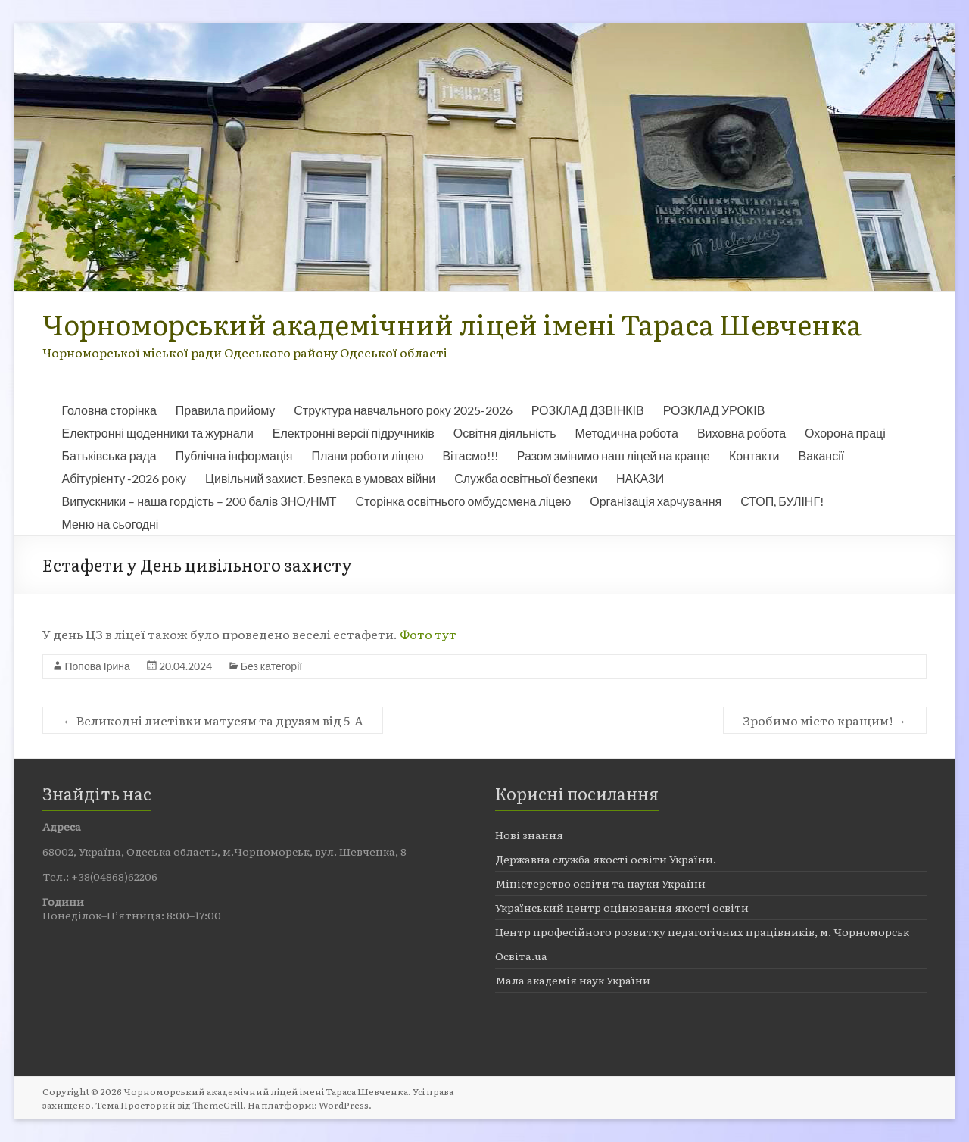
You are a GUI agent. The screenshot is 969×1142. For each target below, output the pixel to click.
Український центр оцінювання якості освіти (622, 907)
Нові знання (529, 834)
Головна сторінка (108, 410)
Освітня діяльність (504, 433)
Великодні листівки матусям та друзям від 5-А (212, 720)
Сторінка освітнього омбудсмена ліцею (464, 501)
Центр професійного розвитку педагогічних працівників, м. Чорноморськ (702, 931)
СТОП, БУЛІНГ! (782, 501)
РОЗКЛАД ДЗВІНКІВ (587, 410)
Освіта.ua (521, 955)
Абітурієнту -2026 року (123, 478)
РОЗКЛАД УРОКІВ (714, 410)
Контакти (754, 455)
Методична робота (626, 433)
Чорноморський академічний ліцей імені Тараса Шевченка (452, 324)
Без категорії (271, 666)
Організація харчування (655, 501)
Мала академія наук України (572, 980)
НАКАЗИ (640, 478)
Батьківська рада (108, 455)
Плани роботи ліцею (367, 455)
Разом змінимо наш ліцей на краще (613, 455)
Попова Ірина (96, 666)
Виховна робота (741, 433)
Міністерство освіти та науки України (600, 883)
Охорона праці (845, 433)
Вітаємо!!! (469, 455)
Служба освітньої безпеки (525, 478)
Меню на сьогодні (109, 523)
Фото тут (426, 634)
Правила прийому (225, 410)
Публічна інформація (234, 455)
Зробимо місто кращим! (825, 720)
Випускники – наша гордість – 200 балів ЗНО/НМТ (198, 501)
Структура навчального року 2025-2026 (403, 410)
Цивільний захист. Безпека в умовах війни (320, 478)
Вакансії (822, 455)
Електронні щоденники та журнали (157, 433)
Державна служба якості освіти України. (605, 858)
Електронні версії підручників (354, 433)
